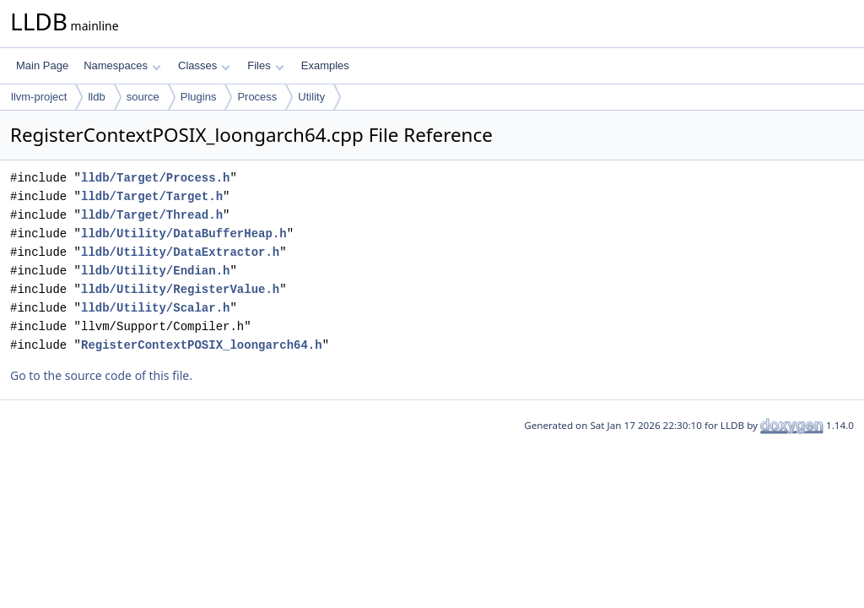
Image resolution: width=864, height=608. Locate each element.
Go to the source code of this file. (101, 375)
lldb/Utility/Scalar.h (155, 308)
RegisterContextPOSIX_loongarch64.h (201, 345)
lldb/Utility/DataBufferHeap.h (184, 233)
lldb (96, 96)
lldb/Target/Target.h (152, 196)
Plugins (199, 96)
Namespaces (122, 65)
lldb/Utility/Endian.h (155, 271)
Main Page (42, 65)
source (143, 96)
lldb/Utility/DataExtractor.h (180, 252)
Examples (325, 65)
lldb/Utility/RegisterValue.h (180, 289)
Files (265, 65)
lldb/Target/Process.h (155, 178)
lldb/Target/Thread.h (152, 215)
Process (257, 96)
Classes (204, 65)
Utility (311, 96)
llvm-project (39, 96)
